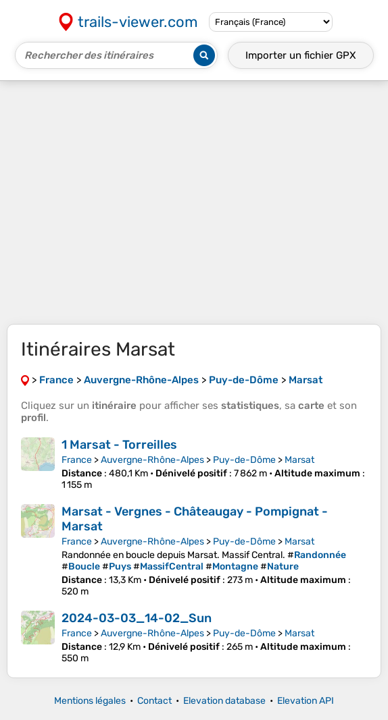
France (77, 460)
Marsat (299, 460)
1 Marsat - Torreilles (119, 444)
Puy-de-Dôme (244, 460)
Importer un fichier (300, 55)
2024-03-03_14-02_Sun (137, 618)
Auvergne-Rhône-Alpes (152, 460)
